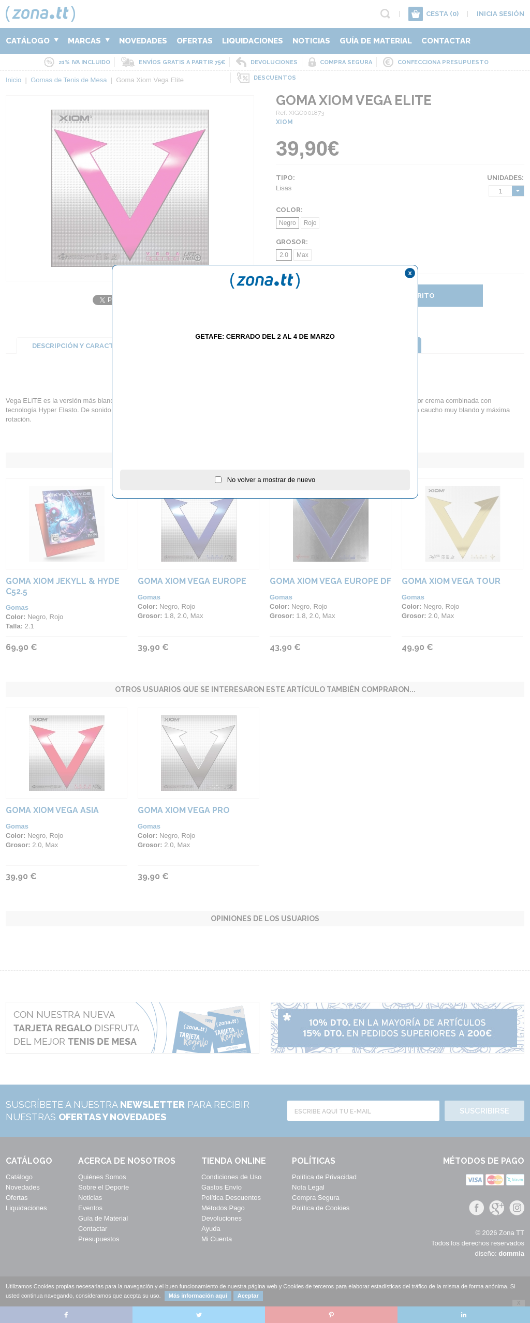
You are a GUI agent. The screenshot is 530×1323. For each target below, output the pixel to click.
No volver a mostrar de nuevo (265, 480)
